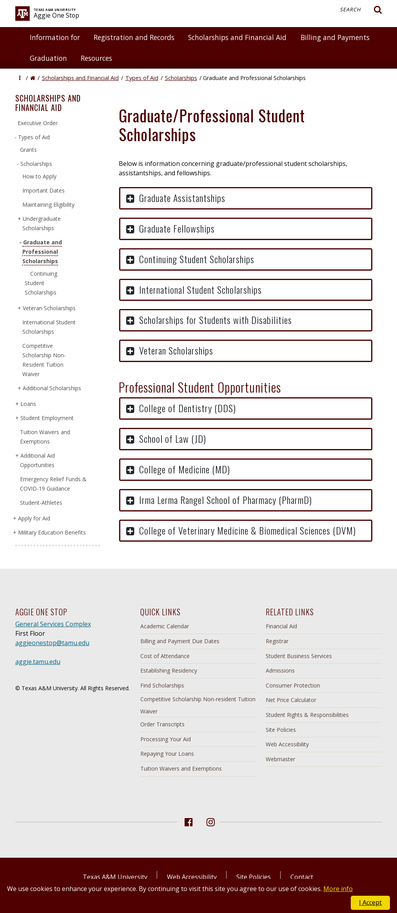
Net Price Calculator (291, 700)
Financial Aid (281, 626)
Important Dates (43, 190)
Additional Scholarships (51, 388)
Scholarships (181, 78)
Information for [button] (55, 37)
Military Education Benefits (52, 532)
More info (338, 888)
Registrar (277, 641)
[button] (19, 78)
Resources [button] (96, 58)
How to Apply (39, 176)
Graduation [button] (48, 58)
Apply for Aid (34, 518)
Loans (28, 403)
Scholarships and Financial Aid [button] (237, 37)
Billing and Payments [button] (335, 37)
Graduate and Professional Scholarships (42, 251)
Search (361, 9)
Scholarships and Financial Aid (80, 78)
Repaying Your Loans (167, 753)
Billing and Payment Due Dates (179, 641)
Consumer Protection (293, 685)
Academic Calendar (164, 626)
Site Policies (281, 729)
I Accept (370, 902)
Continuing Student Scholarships (41, 283)
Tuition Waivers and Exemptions (181, 768)
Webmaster (280, 759)
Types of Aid (141, 78)
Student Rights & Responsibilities (307, 714)
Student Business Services (299, 656)
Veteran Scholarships (49, 308)
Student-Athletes (41, 502)
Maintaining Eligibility (48, 204)
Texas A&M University (115, 877)
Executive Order (38, 123)
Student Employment (47, 418)
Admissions (280, 670)
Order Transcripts (162, 724)
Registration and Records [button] (134, 37)
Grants (28, 149)
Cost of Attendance (165, 656)
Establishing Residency (168, 670)
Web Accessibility (287, 744)
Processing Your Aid (165, 739)
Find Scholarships (162, 685)
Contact (301, 877)
